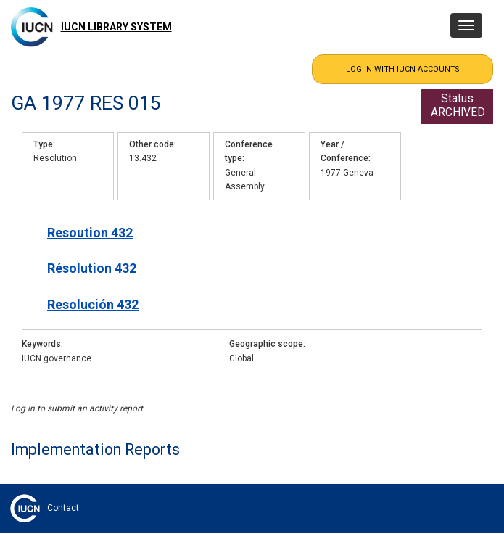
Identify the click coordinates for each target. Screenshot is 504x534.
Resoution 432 (90, 232)
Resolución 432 (93, 304)
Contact (63, 508)
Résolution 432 (91, 268)
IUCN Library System (116, 27)
